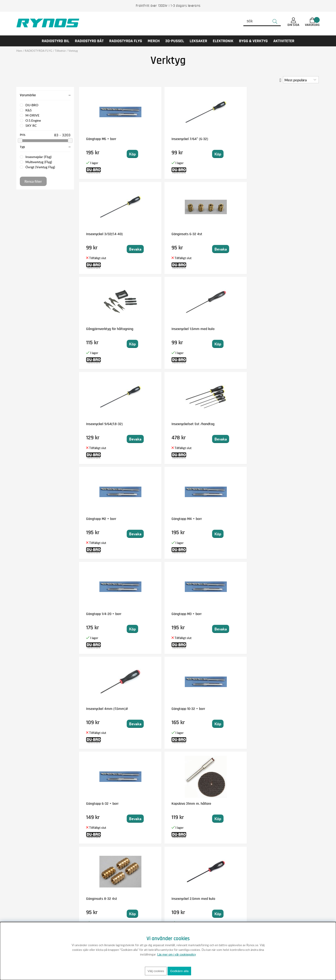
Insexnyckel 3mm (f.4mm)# (228, 709)
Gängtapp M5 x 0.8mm (164, 709)
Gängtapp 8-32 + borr (284, 709)
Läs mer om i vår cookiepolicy (176, 954)
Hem (19, 51)
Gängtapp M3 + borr (283, 329)
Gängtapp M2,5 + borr (223, 614)
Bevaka (242, 154)
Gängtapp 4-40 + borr (102, 709)
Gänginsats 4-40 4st (101, 614)
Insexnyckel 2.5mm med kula (168, 519)
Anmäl (207, 889)
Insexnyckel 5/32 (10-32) (225, 519)
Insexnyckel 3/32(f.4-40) (225, 139)
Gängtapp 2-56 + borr (163, 614)
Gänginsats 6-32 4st (283, 139)
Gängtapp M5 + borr (101, 139)
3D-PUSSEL (174, 41)
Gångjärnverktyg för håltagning (101, 236)
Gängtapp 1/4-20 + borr (225, 329)
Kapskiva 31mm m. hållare (288, 424)
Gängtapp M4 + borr (162, 329)
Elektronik (223, 41)
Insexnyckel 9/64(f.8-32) (225, 234)
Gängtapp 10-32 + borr (163, 424)
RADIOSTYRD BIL (55, 41)
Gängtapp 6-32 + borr (223, 424)
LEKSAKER (198, 41)
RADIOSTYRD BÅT (89, 41)
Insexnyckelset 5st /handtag (289, 234)
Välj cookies (155, 971)
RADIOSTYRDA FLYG (125, 41)
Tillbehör (60, 51)
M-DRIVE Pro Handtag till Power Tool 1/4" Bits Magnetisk (165, 807)
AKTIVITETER (283, 41)
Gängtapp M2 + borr (101, 329)
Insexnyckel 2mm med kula (106, 803)
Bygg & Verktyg (253, 41)
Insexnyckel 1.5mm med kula (168, 234)
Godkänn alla (179, 971)
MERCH (154, 41)
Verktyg (73, 51)
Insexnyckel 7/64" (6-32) (165, 139)
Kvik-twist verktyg (281, 614)
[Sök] (262, 21)
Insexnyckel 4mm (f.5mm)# (107, 424)
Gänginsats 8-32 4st (101, 519)
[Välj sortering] (301, 79)
